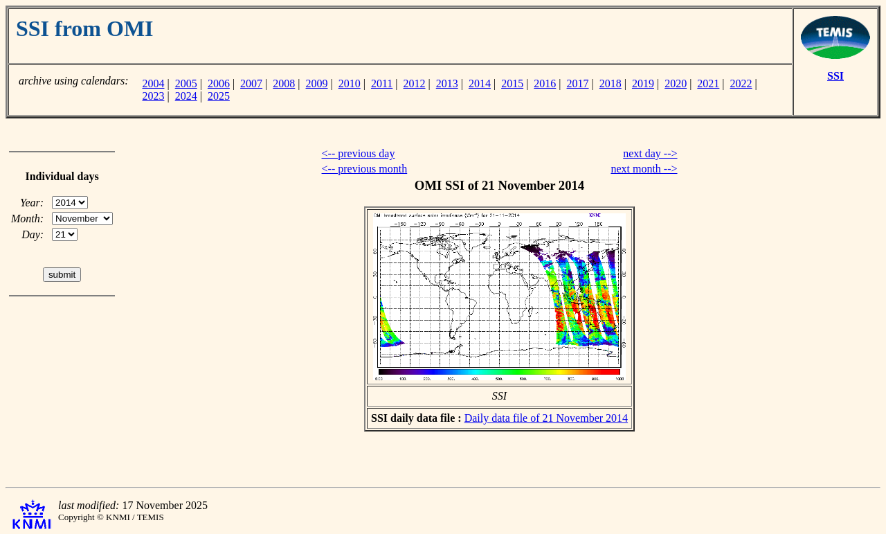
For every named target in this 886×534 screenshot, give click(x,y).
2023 (153, 96)
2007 (251, 83)
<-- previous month (365, 169)
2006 (219, 83)
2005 (186, 83)
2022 (741, 83)
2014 (480, 83)
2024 (186, 96)
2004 (153, 83)
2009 (317, 83)
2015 (512, 83)
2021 (708, 83)
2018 (610, 83)
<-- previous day (358, 153)
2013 (447, 83)
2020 (675, 83)
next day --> (650, 153)
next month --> (644, 169)
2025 (219, 96)
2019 (643, 83)
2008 (284, 83)
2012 (415, 83)
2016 (545, 83)
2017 (578, 83)
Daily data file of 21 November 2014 (546, 418)
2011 (381, 83)
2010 (349, 83)
